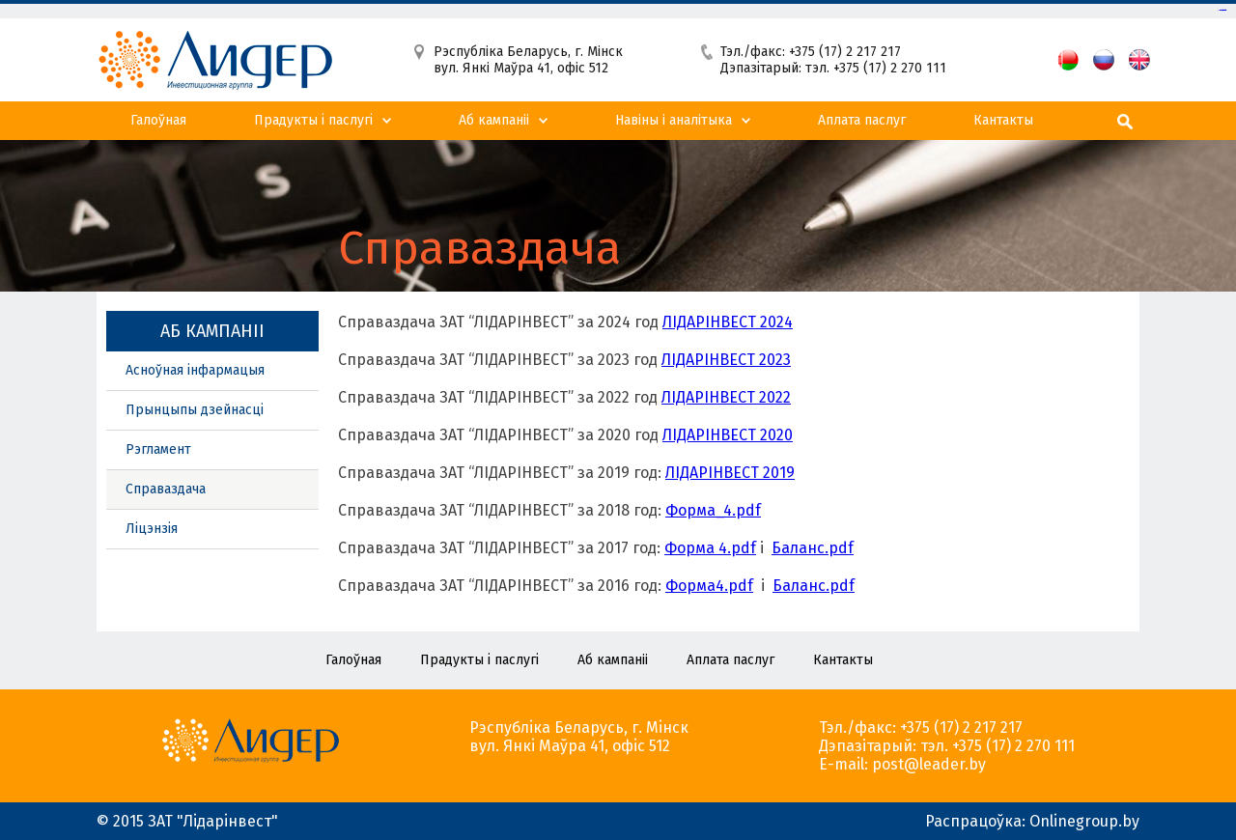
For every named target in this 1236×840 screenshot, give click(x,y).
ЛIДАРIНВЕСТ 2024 (727, 322)
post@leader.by (929, 764)
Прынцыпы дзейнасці (195, 410)
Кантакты (1003, 120)
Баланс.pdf (813, 548)
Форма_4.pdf (713, 510)
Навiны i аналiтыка (673, 120)
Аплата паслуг (862, 120)
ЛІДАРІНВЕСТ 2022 (726, 397)
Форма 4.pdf (710, 548)
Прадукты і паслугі (313, 120)
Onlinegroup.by (1084, 821)
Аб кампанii (494, 120)
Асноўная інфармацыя (195, 370)
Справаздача (166, 489)
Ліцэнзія (152, 528)
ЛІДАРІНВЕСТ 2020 (727, 435)
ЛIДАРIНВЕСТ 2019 (730, 472)
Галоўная (158, 120)
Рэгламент (158, 449)
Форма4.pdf (709, 585)
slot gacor (1224, 10)
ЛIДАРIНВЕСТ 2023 (726, 359)
